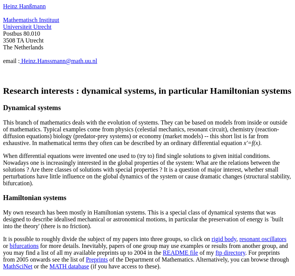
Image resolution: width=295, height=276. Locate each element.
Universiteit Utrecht (27, 27)
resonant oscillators (262, 239)
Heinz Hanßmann (24, 6)
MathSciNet (17, 266)
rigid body (223, 239)
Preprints (97, 259)
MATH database (69, 266)
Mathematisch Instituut (31, 20)
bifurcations (23, 246)
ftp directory (230, 252)
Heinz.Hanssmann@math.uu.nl (58, 61)
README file (180, 252)
